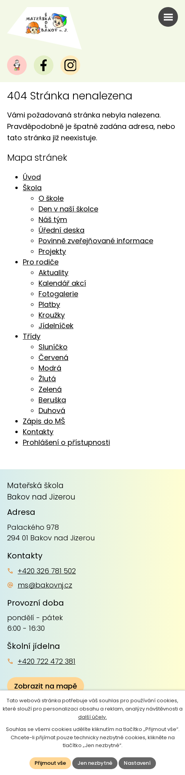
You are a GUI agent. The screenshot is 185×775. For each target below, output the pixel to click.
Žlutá (47, 379)
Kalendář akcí (62, 283)
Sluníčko (53, 347)
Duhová (51, 410)
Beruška (52, 400)
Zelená (50, 389)
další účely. (92, 717)
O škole (51, 198)
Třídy (31, 336)
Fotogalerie (58, 294)
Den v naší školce (68, 209)
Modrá (49, 368)
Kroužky (51, 315)
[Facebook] (43, 65)
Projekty (52, 251)
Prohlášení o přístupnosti (66, 442)
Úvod (32, 177)
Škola (32, 188)
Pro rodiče (41, 262)
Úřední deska (61, 230)
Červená (53, 357)
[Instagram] (70, 65)
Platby (49, 304)
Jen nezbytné (94, 763)
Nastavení (137, 763)
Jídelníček (55, 326)
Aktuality (53, 272)
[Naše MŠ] (17, 65)
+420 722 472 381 (46, 661)
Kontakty (38, 432)
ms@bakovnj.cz (45, 585)
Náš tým (52, 219)
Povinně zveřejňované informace (95, 241)
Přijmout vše (50, 763)
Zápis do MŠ (44, 421)
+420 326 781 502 (47, 571)
